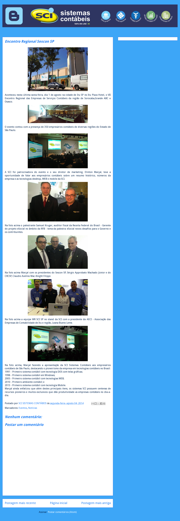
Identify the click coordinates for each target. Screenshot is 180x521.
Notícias (32, 408)
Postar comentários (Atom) (62, 512)
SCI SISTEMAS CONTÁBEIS (33, 403)
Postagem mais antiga (96, 503)
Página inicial (58, 503)
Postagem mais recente (20, 503)
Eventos (23, 408)
